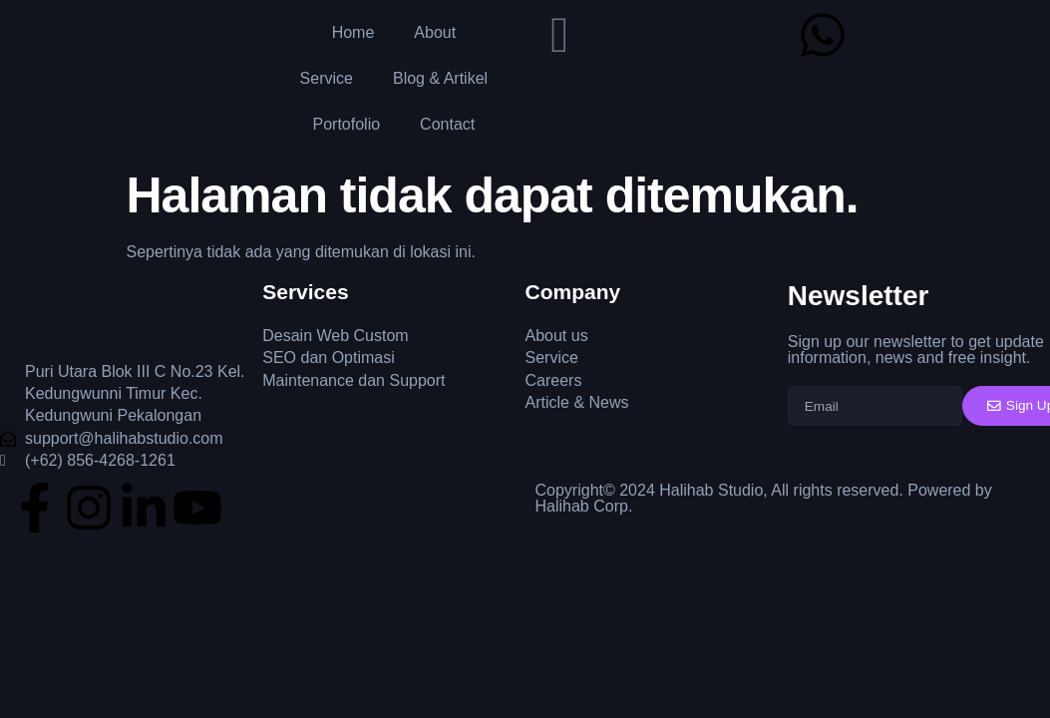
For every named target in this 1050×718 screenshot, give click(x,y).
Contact (447, 124)
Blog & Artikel (440, 78)
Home (353, 32)
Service (326, 78)
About (435, 32)
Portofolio (347, 124)
